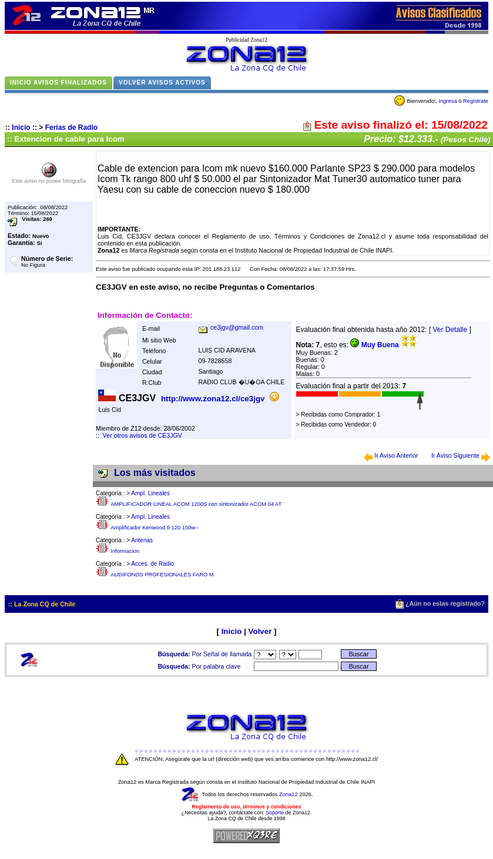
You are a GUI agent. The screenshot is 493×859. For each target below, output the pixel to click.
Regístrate (475, 101)
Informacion (124, 551)
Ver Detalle (449, 330)
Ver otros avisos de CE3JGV (142, 435)
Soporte (275, 813)
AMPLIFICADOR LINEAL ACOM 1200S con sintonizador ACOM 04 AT (195, 504)
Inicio (21, 127)
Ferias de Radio (71, 127)
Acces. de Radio (152, 564)
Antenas (142, 540)
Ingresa (447, 101)
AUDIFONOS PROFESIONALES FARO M (161, 575)
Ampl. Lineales (150, 493)
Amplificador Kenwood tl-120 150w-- (154, 528)
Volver (260, 631)
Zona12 (288, 794)
